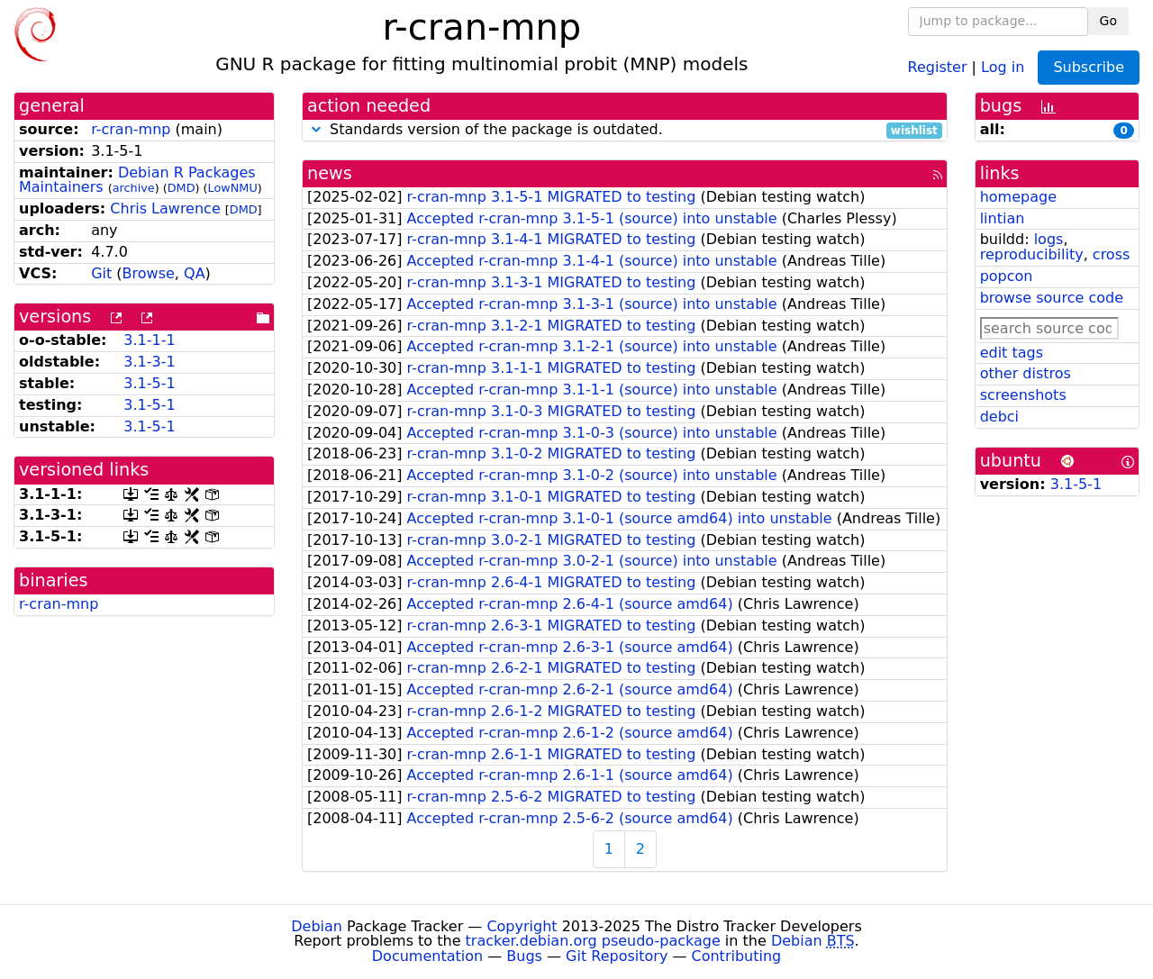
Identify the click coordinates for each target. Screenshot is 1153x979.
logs (1049, 239)
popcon (1006, 276)
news (329, 173)
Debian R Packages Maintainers (137, 180)
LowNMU (233, 188)
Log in (1002, 66)
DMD (181, 188)
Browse (149, 273)
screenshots (1023, 394)
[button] (316, 129)
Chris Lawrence (165, 208)
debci (999, 416)
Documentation (427, 956)
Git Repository (616, 956)
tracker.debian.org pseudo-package (593, 940)
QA (194, 273)
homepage (1018, 196)
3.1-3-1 (149, 361)
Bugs (524, 956)
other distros (1025, 373)
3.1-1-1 (149, 340)
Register (937, 66)
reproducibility (1032, 254)
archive (134, 188)
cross (1111, 254)
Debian (316, 926)
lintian (1002, 218)
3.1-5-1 (149, 383)
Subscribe (1088, 67)
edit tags (1011, 352)
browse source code (1051, 297)
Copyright (521, 926)
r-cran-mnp (130, 129)
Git (101, 273)
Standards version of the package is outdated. (624, 130)
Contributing (737, 956)
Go (1108, 21)
